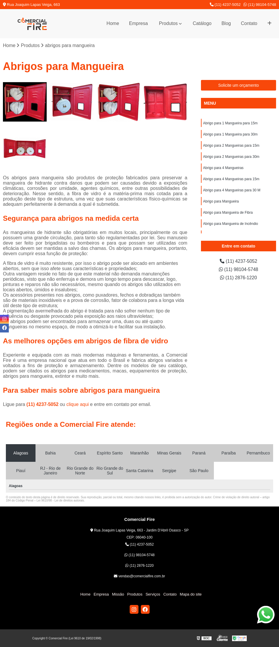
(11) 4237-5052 (225, 4)
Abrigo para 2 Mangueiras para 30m (231, 157)
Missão (118, 594)
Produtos (168, 23)
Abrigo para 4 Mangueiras (223, 168)
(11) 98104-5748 (260, 4)
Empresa (138, 23)
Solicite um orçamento (238, 85)
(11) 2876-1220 (238, 277)
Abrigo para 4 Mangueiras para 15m (231, 179)
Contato (249, 23)
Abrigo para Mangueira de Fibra (228, 212)
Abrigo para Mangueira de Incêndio (230, 224)
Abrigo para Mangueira (221, 201)
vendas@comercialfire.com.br (139, 576)
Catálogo (202, 23)
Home (112, 23)
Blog (226, 23)
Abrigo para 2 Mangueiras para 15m (231, 145)
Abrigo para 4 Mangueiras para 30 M (231, 190)
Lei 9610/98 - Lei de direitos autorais (60, 500)
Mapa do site (190, 594)
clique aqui (77, 404)
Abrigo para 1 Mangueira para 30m (230, 134)
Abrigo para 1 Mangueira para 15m (230, 123)
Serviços (153, 594)
